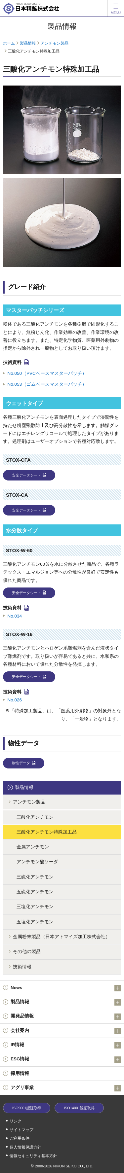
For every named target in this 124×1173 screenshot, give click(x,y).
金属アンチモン (33, 846)
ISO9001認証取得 (26, 1108)
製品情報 (28, 43)
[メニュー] (115, 8)
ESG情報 (66, 1059)
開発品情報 (66, 1016)
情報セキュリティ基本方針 (33, 1156)
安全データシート (26, 475)
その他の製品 (27, 951)
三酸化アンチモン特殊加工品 (47, 832)
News (66, 988)
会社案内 (66, 1031)
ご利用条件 (19, 1138)
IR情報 (66, 1045)
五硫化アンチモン (35, 891)
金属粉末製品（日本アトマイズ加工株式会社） (61, 936)
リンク (15, 1121)
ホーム (9, 43)
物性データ (21, 763)
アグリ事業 (66, 1088)
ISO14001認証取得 (79, 1108)
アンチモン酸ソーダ (37, 861)
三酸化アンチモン (35, 817)
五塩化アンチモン (35, 921)
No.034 (15, 616)
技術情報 (22, 966)
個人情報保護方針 (25, 1147)
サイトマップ (21, 1129)
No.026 (15, 699)
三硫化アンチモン (35, 876)
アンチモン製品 (54, 43)
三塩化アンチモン (35, 906)
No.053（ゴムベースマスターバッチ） (47, 384)
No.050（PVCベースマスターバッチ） (47, 373)
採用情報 (20, 1073)
